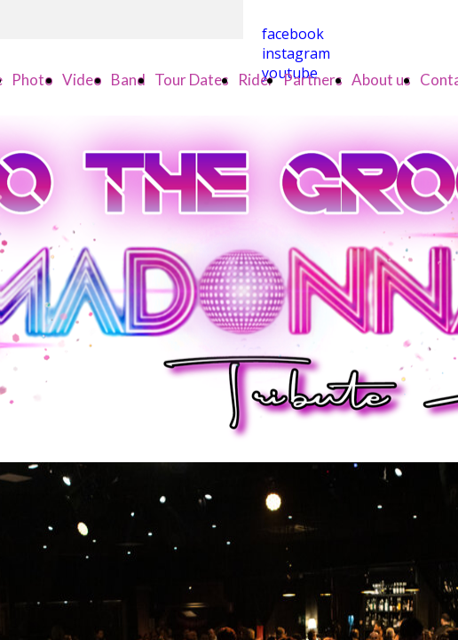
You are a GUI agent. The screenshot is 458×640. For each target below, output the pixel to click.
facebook (293, 34)
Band (128, 79)
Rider (256, 79)
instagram (296, 53)
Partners (313, 79)
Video (82, 79)
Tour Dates (191, 79)
